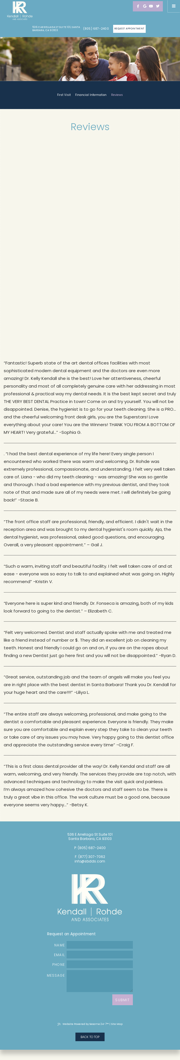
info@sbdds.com (90, 861)
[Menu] (174, 6)
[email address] (100, 954)
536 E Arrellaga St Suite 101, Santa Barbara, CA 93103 (56, 29)
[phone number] (100, 964)
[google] (145, 6)
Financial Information (91, 95)
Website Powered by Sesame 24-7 (83, 1024)
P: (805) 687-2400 (90, 848)
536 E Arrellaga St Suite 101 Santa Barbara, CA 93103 (90, 836)
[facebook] (138, 6)
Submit (122, 999)
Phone (92, 964)
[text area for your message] (100, 981)
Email (93, 954)
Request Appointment (129, 28)
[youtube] (151, 6)
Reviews (117, 95)
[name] (100, 945)
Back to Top (90, 1037)
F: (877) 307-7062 (90, 857)
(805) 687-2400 (96, 29)
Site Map (117, 1024)
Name (93, 945)
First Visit (64, 95)
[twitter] (158, 6)
